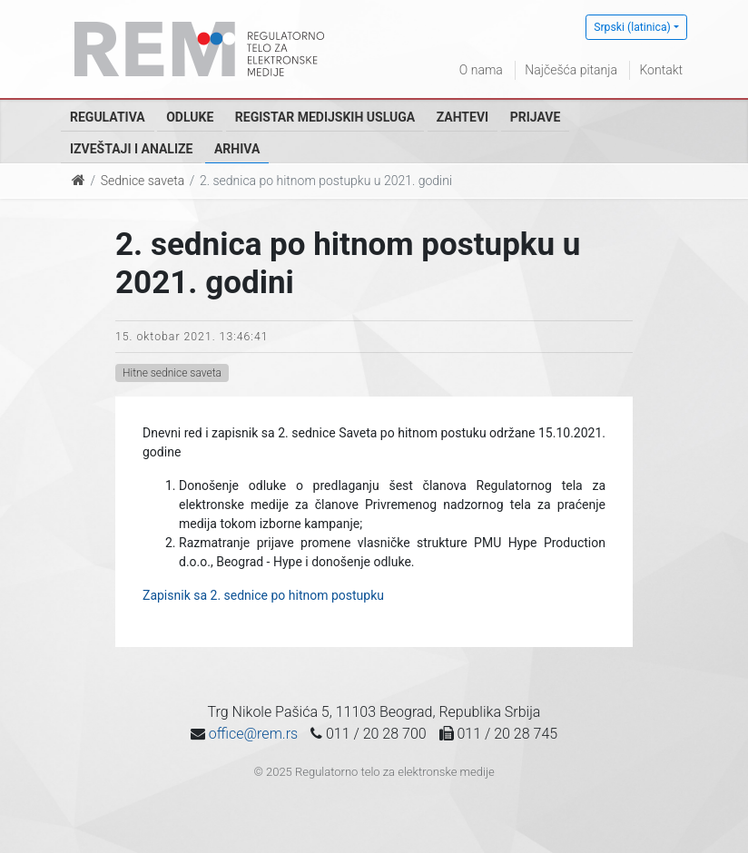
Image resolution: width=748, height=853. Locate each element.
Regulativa (107, 117)
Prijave (535, 117)
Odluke (189, 117)
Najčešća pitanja (571, 70)
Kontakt (661, 70)
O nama (481, 70)
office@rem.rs (253, 733)
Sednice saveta (142, 180)
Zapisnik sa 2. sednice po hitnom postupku (263, 595)
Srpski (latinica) (632, 27)
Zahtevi (462, 117)
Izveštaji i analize (131, 149)
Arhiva (237, 149)
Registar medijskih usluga (325, 117)
